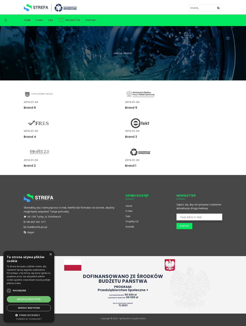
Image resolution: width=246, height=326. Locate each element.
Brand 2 (30, 165)
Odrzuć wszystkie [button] (29, 307)
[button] (29, 315)
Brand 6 (30, 107)
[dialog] (28, 287)
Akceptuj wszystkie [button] (29, 299)
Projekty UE (69, 20)
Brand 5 (131, 107)
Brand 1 (130, 165)
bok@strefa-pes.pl (35, 227)
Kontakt (91, 20)
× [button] (50, 254)
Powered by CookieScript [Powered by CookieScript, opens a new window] (29, 319)
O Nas (39, 20)
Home (27, 20)
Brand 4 (30, 137)
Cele (50, 20)
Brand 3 (131, 137)
